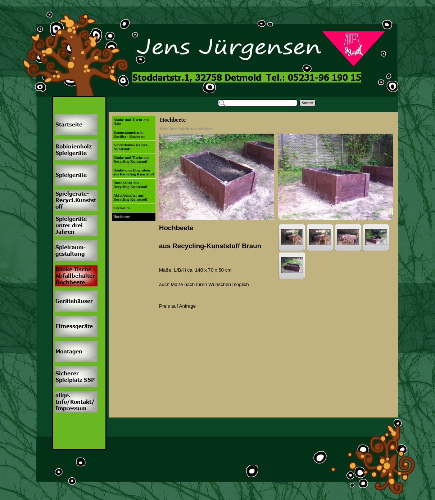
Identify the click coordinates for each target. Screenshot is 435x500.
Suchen (307, 103)
